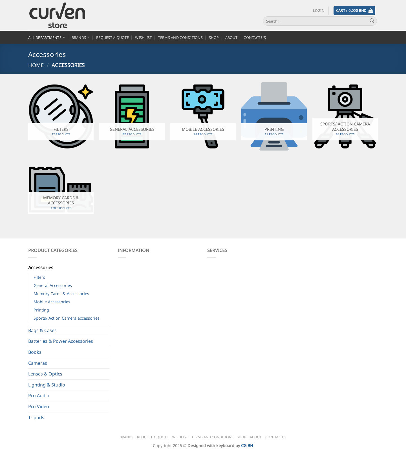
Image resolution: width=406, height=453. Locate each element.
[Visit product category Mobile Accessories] (203, 116)
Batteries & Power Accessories (60, 341)
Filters (39, 277)
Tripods (36, 417)
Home (36, 64)
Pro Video (38, 406)
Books (34, 352)
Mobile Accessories (52, 301)
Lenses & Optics (45, 374)
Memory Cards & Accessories (61, 293)
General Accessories (53, 285)
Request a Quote (112, 37)
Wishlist (143, 37)
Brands (81, 37)
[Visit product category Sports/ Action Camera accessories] (345, 116)
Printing (41, 310)
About (231, 37)
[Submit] (372, 21)
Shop (214, 37)
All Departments (46, 37)
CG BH (247, 445)
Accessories (40, 267)
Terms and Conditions (180, 37)
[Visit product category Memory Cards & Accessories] (61, 190)
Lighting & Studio (46, 385)
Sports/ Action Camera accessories (67, 318)
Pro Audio (38, 395)
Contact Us (255, 37)
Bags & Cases (42, 330)
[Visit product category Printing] (274, 116)
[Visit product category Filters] (61, 116)
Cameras (37, 363)
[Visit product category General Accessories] (132, 116)
